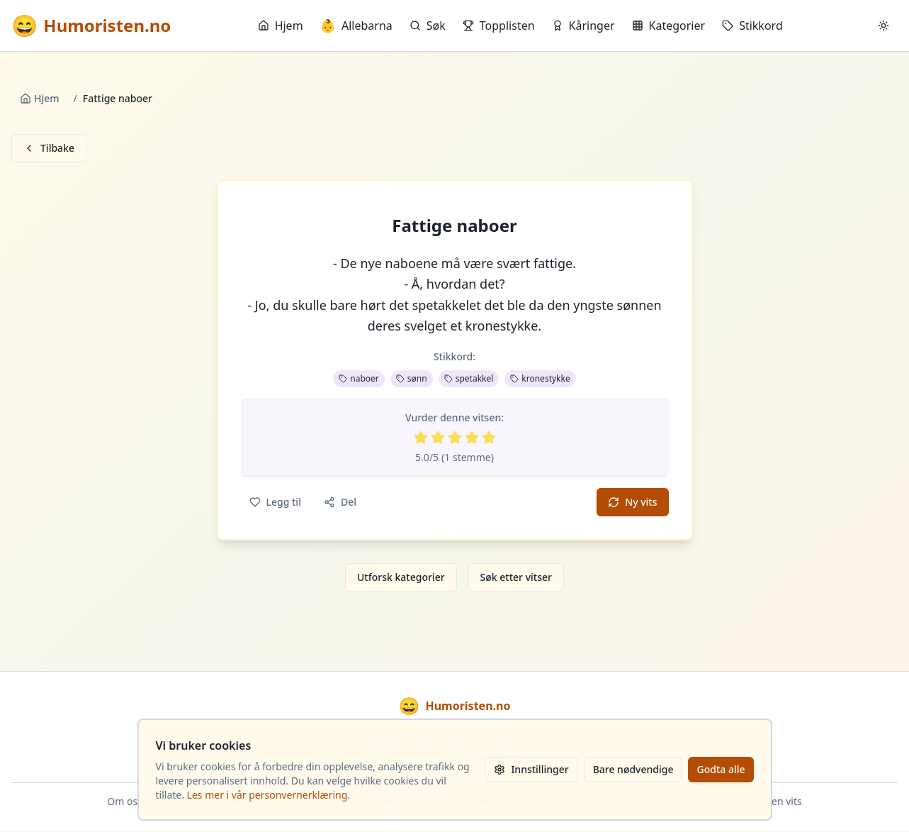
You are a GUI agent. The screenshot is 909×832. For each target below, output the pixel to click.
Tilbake (48, 148)
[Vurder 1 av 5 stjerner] (421, 438)
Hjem (280, 25)
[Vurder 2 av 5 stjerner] (438, 438)
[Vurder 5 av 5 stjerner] (489, 438)
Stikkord (752, 25)
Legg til (275, 502)
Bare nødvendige (633, 769)
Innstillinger (531, 769)
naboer (359, 378)
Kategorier (669, 25)
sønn (411, 378)
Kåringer (583, 25)
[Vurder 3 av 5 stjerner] (455, 438)
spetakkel (469, 378)
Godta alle (720, 769)
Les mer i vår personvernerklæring (267, 795)
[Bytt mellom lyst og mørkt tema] (883, 25)
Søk (428, 25)
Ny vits (632, 502)
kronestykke (540, 378)
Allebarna (356, 25)
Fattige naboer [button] (454, 225)
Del (340, 502)
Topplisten (499, 25)
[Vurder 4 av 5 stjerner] (472, 438)
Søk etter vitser (516, 577)
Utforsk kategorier (401, 577)
